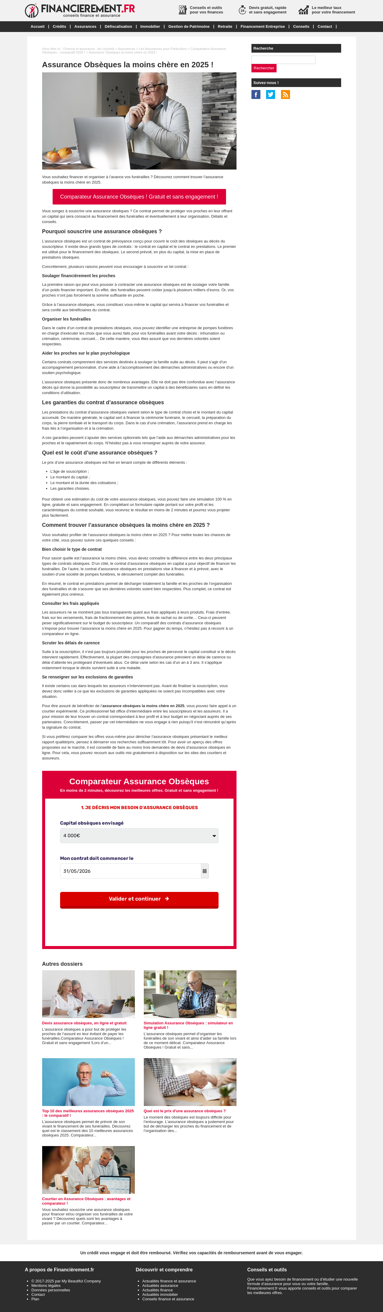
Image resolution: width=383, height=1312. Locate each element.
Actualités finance (157, 1290)
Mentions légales (46, 1285)
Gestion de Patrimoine (189, 26)
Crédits (59, 26)
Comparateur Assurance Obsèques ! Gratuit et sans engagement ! (139, 197)
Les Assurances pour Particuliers (163, 49)
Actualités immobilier (160, 1294)
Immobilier (150, 26)
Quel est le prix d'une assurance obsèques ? (185, 1111)
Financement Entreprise (263, 26)
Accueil (38, 26)
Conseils (301, 26)
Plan (35, 1299)
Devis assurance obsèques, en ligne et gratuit (84, 1023)
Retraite (225, 26)
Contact (325, 26)
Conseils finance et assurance (168, 1299)
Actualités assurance (160, 1285)
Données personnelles (50, 1290)
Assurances (85, 26)
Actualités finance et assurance (169, 1281)
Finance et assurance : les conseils (88, 49)
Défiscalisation (118, 26)
